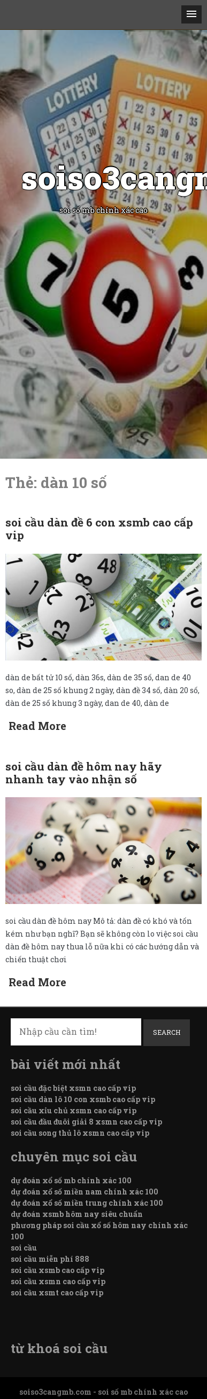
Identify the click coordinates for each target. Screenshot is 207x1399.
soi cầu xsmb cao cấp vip (57, 1270)
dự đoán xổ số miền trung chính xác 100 (87, 1203)
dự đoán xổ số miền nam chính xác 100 (84, 1191)
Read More (37, 726)
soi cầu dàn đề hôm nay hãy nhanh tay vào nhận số (83, 773)
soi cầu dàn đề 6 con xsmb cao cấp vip (99, 529)
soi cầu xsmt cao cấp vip (57, 1292)
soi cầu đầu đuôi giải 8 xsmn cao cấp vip (86, 1122)
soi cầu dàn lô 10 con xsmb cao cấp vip (83, 1099)
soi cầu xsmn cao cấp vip (58, 1281)
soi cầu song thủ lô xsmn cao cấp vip (80, 1133)
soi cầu (24, 1248)
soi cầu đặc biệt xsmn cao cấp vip (73, 1088)
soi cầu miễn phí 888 (50, 1259)
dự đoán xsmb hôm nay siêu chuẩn (77, 1214)
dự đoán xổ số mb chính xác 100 (71, 1180)
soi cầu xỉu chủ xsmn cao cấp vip (73, 1110)
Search (166, 1032)
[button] (191, 14)
